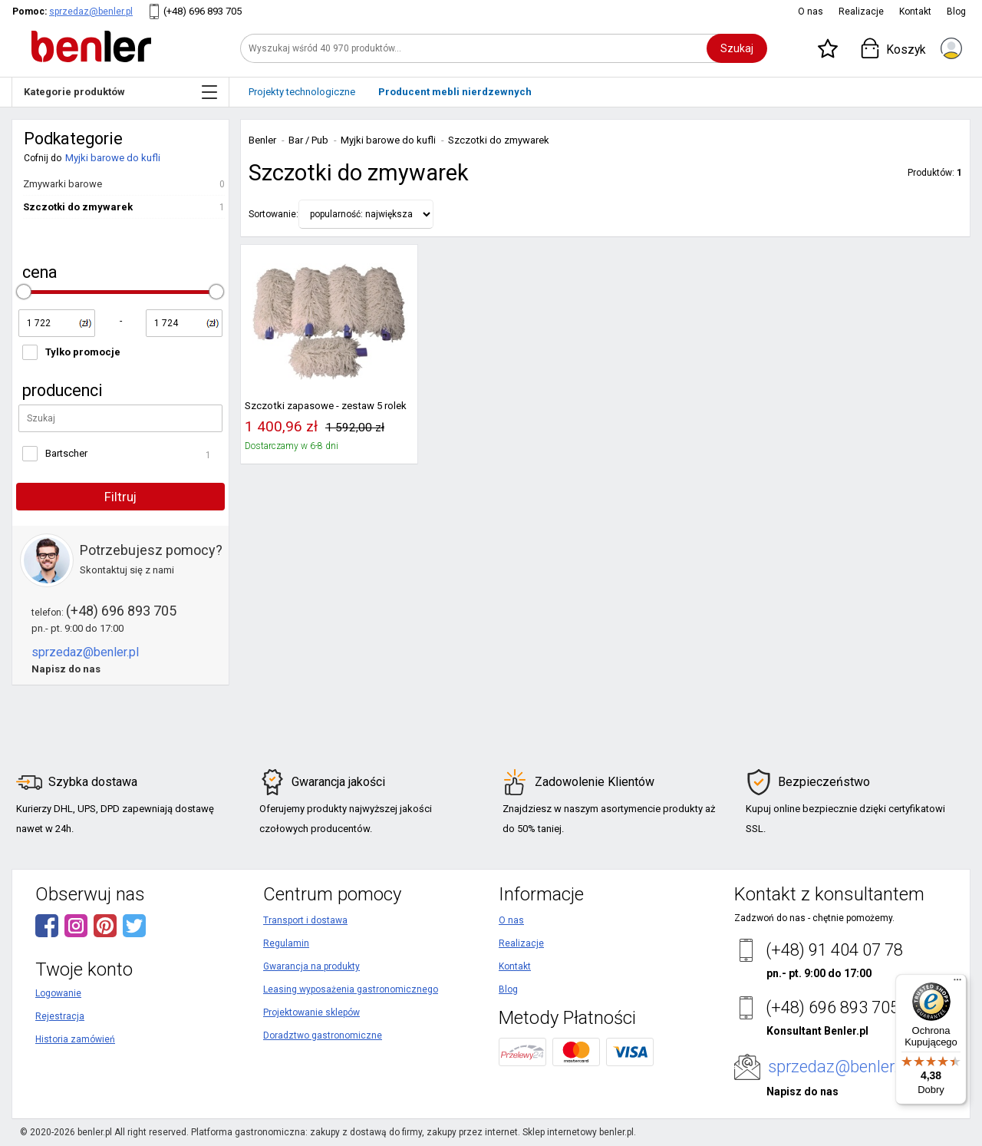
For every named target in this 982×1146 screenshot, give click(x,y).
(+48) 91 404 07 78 (834, 949)
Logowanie (58, 993)
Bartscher (66, 453)
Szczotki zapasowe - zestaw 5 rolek (326, 405)
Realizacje (861, 11)
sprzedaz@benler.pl (91, 11)
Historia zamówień (75, 1039)
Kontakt (915, 11)
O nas (810, 11)
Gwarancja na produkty (311, 966)
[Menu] (957, 983)
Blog (956, 11)
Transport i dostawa (305, 920)
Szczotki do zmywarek (78, 207)
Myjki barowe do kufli (112, 157)
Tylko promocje (82, 352)
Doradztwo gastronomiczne (322, 1035)
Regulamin (286, 943)
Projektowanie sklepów (311, 1012)
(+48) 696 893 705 (202, 11)
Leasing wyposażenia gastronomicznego (350, 989)
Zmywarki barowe (62, 184)
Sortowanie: (273, 214)
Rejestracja (59, 1016)
